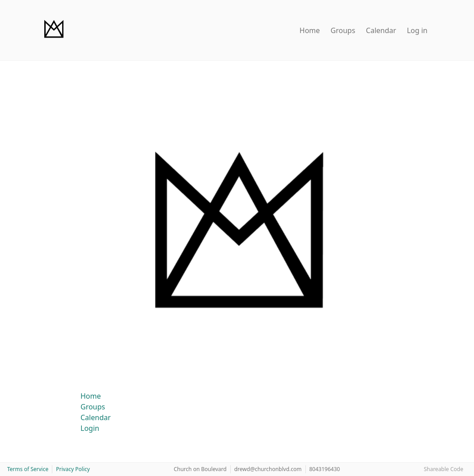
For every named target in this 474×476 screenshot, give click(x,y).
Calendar (381, 30)
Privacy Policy (73, 469)
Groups (342, 30)
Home (310, 30)
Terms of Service (27, 469)
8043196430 (324, 469)
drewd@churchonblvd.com (268, 469)
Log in (417, 30)
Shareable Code (443, 469)
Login (89, 428)
